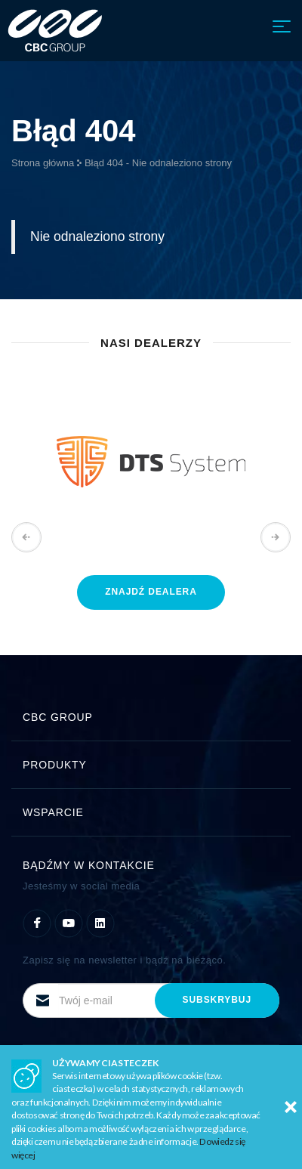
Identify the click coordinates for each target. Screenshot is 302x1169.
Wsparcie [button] (151, 812)
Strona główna (42, 163)
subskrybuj (217, 999)
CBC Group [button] (151, 717)
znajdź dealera (151, 591)
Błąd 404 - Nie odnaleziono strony (158, 163)
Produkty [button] (151, 764)
